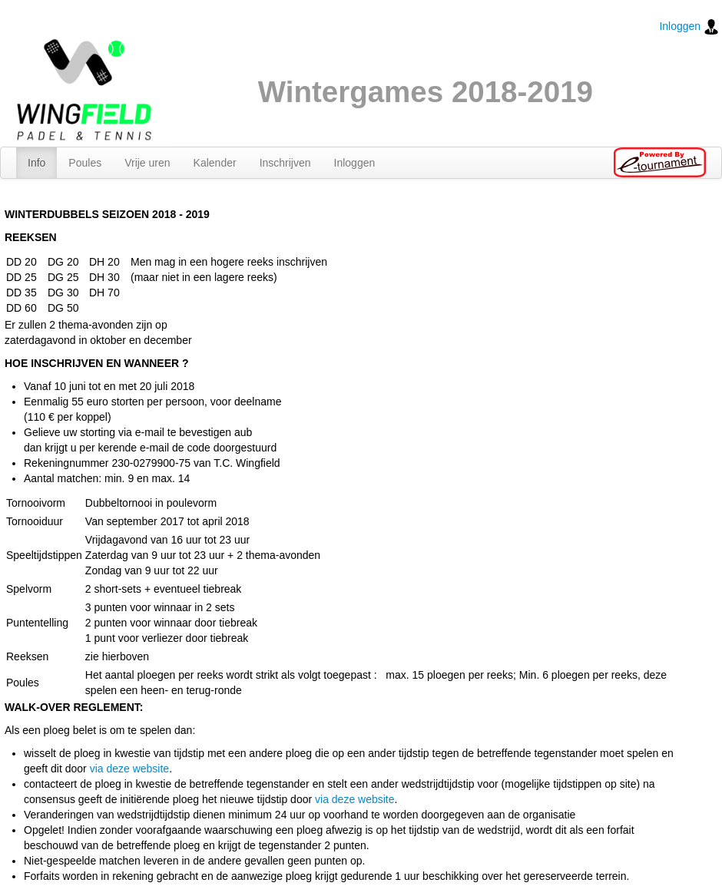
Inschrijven (285, 163)
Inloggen (689, 27)
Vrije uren (147, 163)
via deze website (130, 768)
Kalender (215, 163)
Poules (84, 163)
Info (36, 163)
